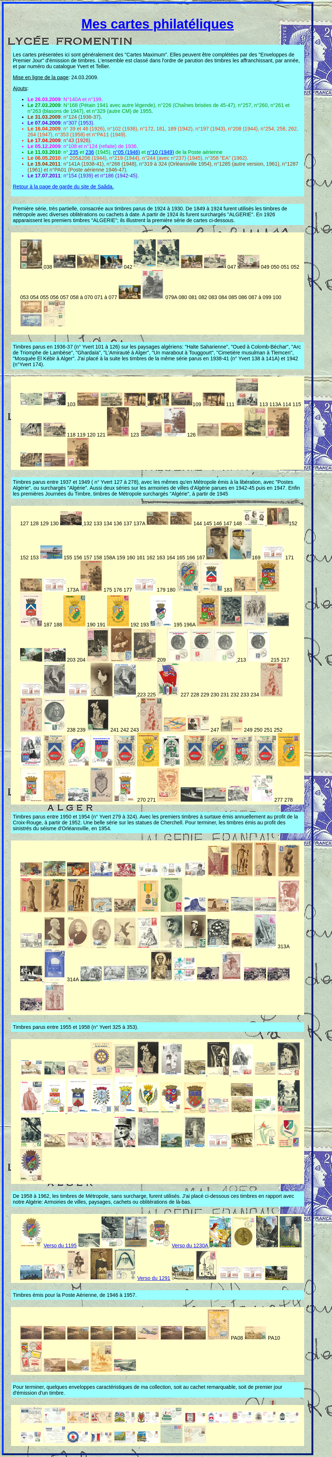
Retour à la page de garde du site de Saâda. (63, 187)
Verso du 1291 (153, 1278)
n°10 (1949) (160, 152)
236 (89, 152)
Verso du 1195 (60, 1245)
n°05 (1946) (126, 152)
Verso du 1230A (190, 1245)
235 (73, 152)
